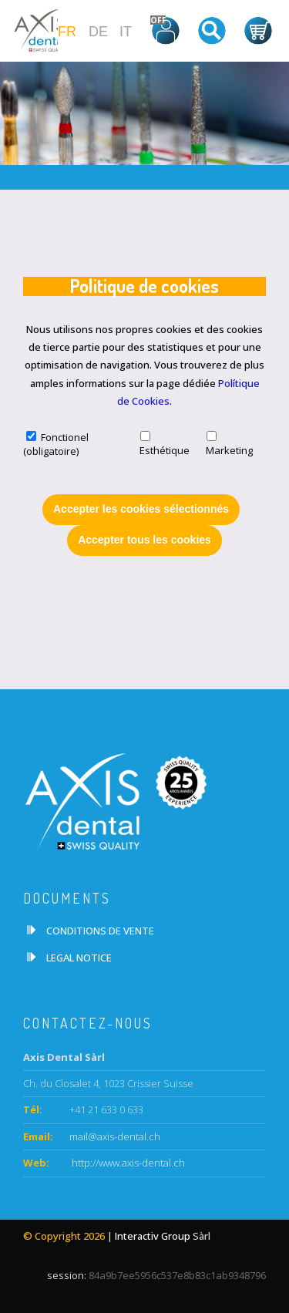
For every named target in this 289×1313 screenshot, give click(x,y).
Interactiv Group (152, 1236)
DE (98, 31)
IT (125, 31)
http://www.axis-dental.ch (127, 1163)
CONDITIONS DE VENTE (100, 931)
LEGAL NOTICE (79, 958)
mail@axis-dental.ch (114, 1136)
